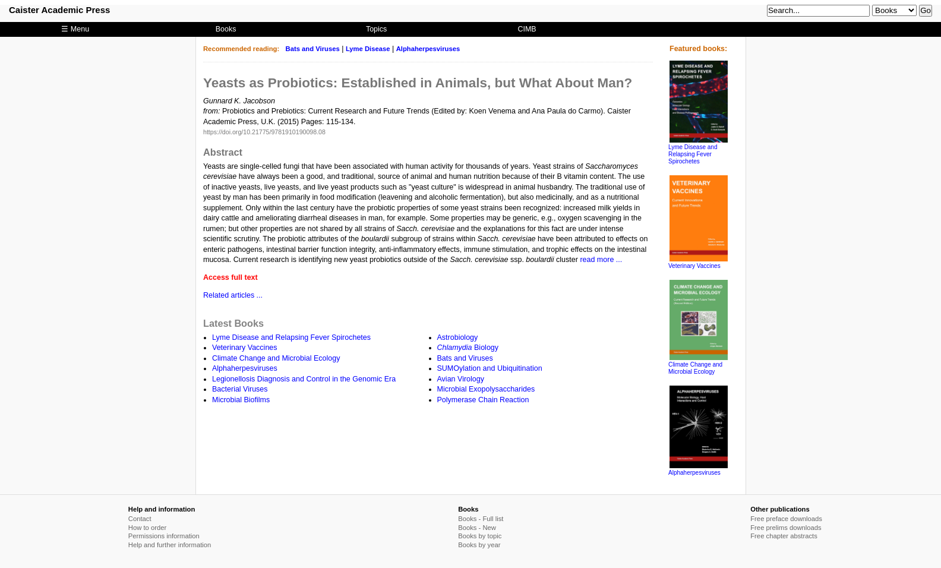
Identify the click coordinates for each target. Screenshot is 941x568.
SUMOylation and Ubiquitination (489, 368)
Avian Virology (460, 379)
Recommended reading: (241, 48)
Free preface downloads (786, 518)
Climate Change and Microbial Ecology (276, 358)
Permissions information (164, 535)
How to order (147, 527)
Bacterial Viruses (240, 389)
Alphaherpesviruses (428, 48)
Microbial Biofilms (241, 400)
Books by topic (479, 535)
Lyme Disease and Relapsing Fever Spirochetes (291, 337)
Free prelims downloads (785, 527)
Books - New (477, 527)
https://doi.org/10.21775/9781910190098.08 (264, 131)
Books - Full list (480, 518)
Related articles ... (233, 295)
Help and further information (169, 544)
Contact (139, 518)
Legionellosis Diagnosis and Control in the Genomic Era (304, 379)
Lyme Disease (368, 48)
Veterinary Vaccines (244, 347)
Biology (468, 347)
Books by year (479, 544)
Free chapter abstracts (783, 535)
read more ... (601, 259)
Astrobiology (457, 337)
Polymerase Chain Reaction (483, 400)
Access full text (230, 277)
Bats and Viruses (313, 48)
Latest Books (233, 323)
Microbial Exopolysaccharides (486, 389)
